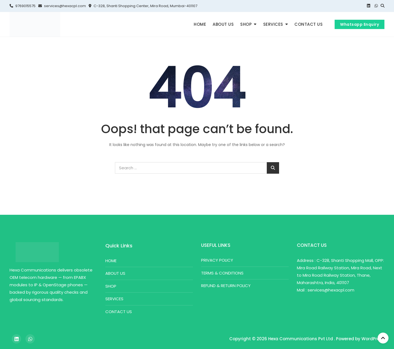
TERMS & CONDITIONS (222, 273)
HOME (200, 24)
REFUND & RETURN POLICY (226, 285)
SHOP (246, 24)
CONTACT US (308, 24)
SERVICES (273, 24)
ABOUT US (223, 24)
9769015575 (23, 5)
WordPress (372, 339)
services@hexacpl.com (62, 5)
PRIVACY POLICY (217, 260)
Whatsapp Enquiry (359, 24)
